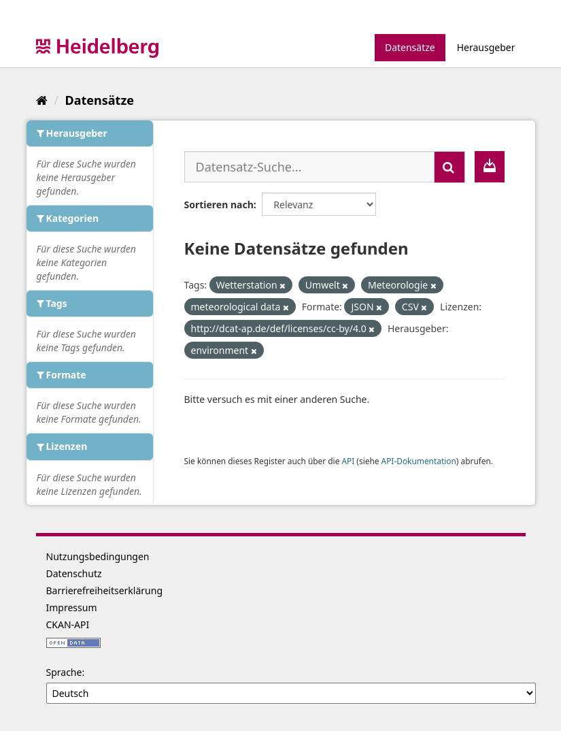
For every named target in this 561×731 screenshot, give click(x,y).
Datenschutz (74, 573)
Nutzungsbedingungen (98, 556)
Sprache (64, 672)
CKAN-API (68, 624)
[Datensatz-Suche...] (309, 166)
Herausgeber (486, 47)
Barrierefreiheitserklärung (104, 590)
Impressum (71, 607)
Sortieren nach (219, 204)
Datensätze (410, 47)
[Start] (42, 100)
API (347, 460)
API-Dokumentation (418, 460)
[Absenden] (449, 167)
